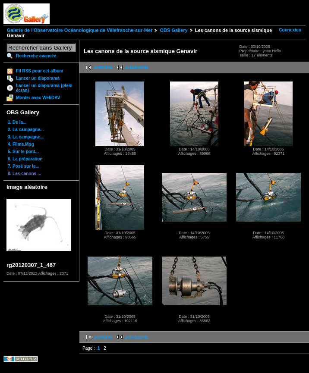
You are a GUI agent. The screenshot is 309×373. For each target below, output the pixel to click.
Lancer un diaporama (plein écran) (44, 88)
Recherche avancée (36, 55)
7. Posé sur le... (23, 166)
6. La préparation (25, 159)
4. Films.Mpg (21, 144)
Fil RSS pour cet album (39, 71)
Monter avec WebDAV (38, 97)
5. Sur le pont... (23, 151)
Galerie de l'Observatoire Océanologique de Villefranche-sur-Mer (79, 30)
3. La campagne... (26, 137)
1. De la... (17, 122)
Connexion (290, 30)
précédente (136, 67)
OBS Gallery (173, 30)
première (103, 67)
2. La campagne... (26, 129)
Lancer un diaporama (38, 78)
